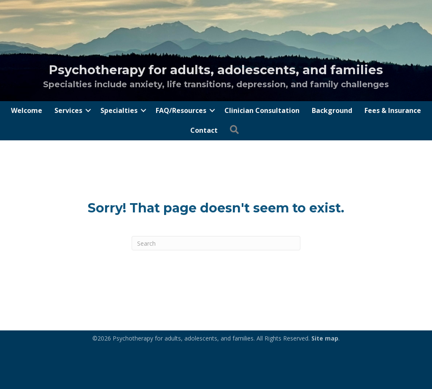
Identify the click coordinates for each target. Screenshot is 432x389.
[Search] (216, 243)
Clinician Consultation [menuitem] (262, 110)
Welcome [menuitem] (26, 110)
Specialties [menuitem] (119, 110)
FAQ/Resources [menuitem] (181, 110)
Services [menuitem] (68, 110)
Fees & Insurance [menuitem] (392, 110)
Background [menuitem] (332, 110)
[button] (88, 110)
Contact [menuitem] (204, 130)
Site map (324, 338)
